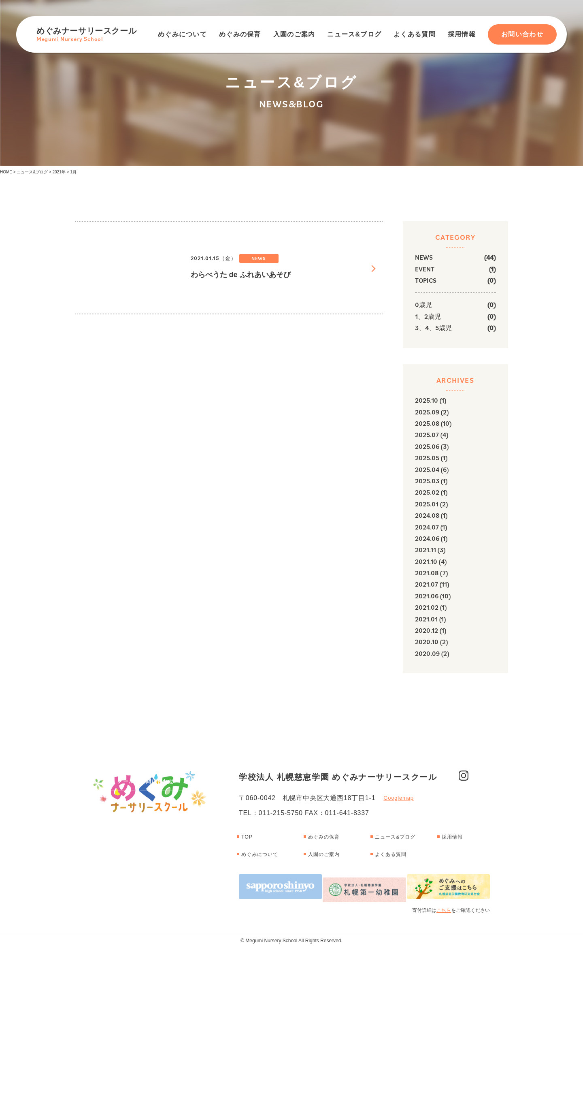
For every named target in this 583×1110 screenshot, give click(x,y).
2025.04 (427, 469)
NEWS (424, 257)
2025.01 (426, 504)
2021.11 (425, 550)
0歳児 (423, 305)
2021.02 (426, 607)
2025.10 (426, 400)
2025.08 (427, 423)
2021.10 (426, 561)
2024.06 (427, 538)
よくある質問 (415, 34)
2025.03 (427, 481)
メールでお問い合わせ (145, 867)
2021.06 (426, 596)
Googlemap (398, 967)
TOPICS (425, 280)
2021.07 (426, 584)
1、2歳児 (428, 316)
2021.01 (426, 619)
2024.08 (427, 515)
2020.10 (426, 642)
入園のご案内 (294, 34)
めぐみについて (182, 34)
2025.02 (427, 492)
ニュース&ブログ (354, 34)
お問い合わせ (522, 34)
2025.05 (427, 458)
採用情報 (462, 34)
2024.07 (427, 527)
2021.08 (426, 573)
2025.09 (427, 412)
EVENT (424, 269)
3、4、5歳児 (433, 328)
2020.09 (427, 653)
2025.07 (427, 435)
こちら (443, 1073)
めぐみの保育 (240, 34)
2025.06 (427, 446)
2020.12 (426, 630)
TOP (248, 1005)
